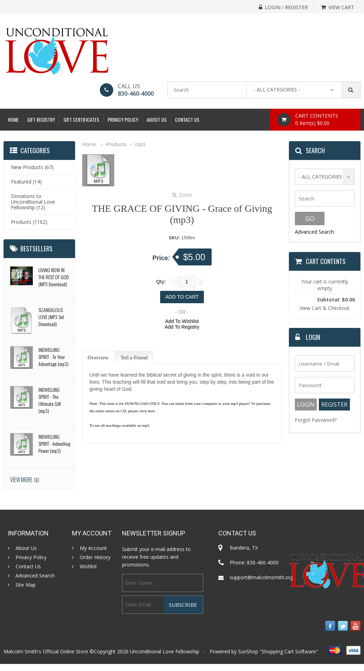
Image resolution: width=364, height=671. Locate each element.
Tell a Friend (134, 357)
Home (13, 119)
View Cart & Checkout (325, 308)
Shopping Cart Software (289, 651)
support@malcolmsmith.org (261, 577)
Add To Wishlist (182, 321)
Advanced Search (314, 231)
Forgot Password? (315, 420)
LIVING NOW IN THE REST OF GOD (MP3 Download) (53, 277)
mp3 (140, 144)
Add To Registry (182, 327)
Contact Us (187, 119)
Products (116, 144)
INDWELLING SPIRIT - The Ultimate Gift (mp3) (49, 400)
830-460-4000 (136, 93)
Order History (95, 557)
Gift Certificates (81, 119)
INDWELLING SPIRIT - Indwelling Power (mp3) (54, 443)
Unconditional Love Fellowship (164, 651)
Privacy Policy (123, 119)
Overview (98, 357)
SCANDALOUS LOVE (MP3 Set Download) (51, 317)
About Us (156, 119)
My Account (93, 548)
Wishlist (88, 566)
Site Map (26, 585)
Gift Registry (41, 119)
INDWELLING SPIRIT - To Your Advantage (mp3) (53, 356)
